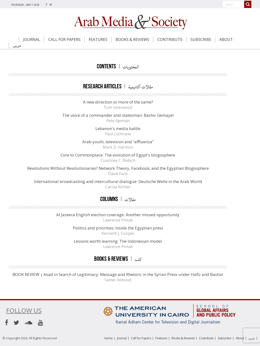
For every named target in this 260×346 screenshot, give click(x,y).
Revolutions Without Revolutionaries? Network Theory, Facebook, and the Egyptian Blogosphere (118, 168)
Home (14, 42)
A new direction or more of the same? (118, 102)
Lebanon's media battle (117, 128)
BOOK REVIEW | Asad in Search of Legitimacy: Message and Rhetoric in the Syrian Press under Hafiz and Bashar (117, 274)
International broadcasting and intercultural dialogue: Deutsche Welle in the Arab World (118, 181)
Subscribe (201, 39)
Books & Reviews (132, 39)
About (226, 39)
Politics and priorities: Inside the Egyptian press (118, 228)
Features (98, 39)
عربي (17, 45)
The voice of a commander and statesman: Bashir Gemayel (118, 115)
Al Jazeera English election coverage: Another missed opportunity (118, 214)
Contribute (169, 39)
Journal (31, 39)
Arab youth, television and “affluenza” (118, 141)
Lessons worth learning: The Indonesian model (118, 241)
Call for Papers (64, 39)
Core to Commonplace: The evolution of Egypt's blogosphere (118, 155)
